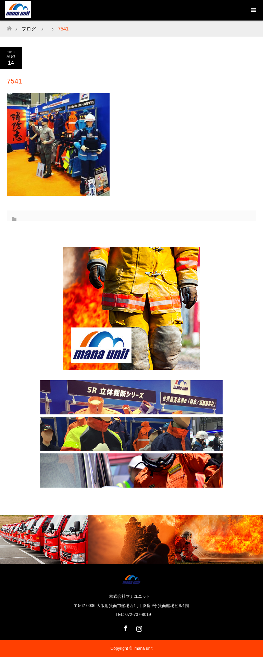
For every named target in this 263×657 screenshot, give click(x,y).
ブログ (29, 28)
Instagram (138, 627)
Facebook (125, 627)
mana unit (144, 648)
